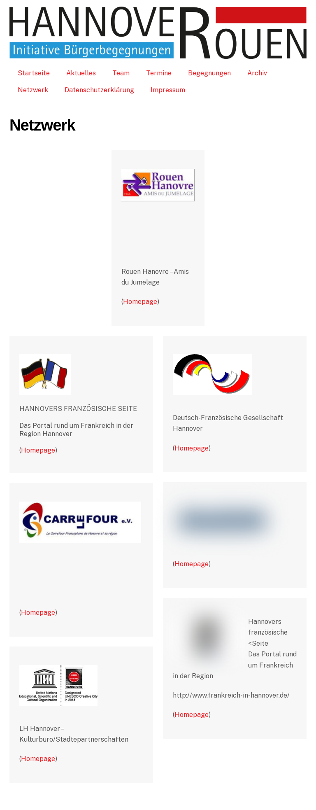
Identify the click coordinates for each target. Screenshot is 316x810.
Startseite (34, 73)
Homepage (140, 302)
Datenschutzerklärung (99, 90)
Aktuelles (81, 73)
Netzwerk (33, 90)
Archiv (257, 73)
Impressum (168, 90)
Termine (159, 73)
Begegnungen (209, 73)
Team (121, 73)
